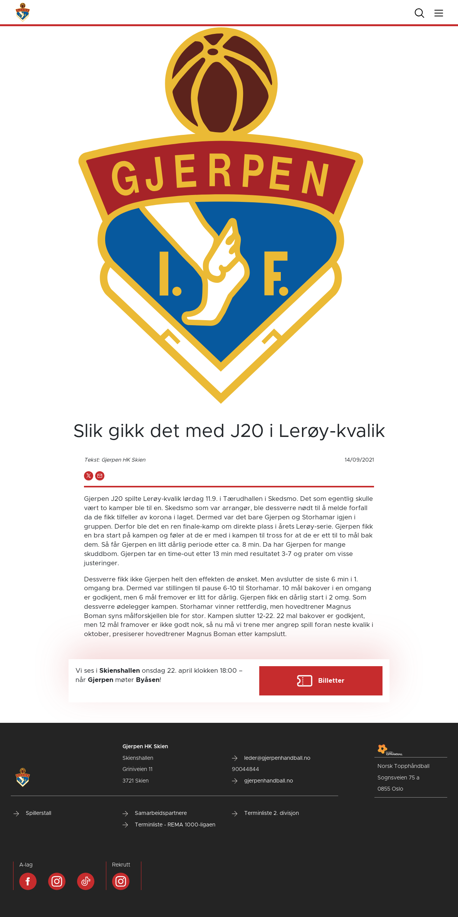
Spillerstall (32, 813)
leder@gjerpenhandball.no (271, 758)
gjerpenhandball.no (262, 781)
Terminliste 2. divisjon (265, 813)
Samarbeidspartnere (154, 813)
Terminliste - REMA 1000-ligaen (168, 825)
